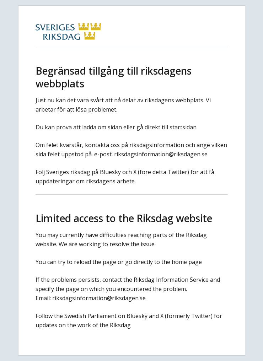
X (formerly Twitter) (186, 316)
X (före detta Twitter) (161, 172)
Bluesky (110, 172)
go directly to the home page (163, 262)
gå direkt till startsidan (166, 127)
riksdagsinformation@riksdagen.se (161, 154)
